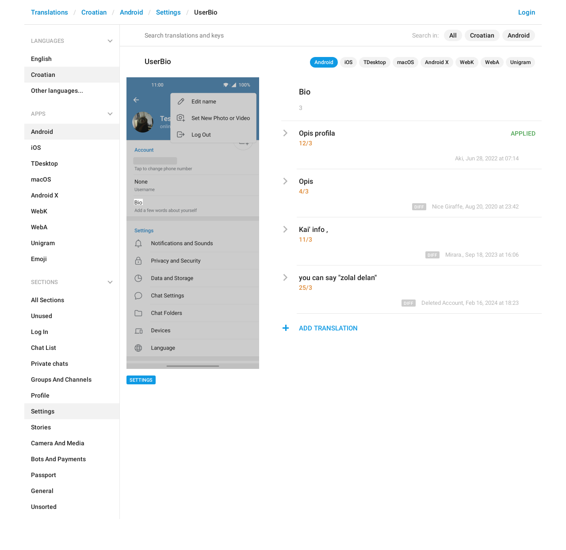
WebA (492, 62)
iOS (348, 62)
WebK (467, 62)
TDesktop (374, 62)
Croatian (94, 12)
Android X (437, 62)
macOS (405, 62)
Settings (168, 12)
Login (526, 12)
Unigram (520, 62)
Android (131, 12)
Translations (49, 12)
